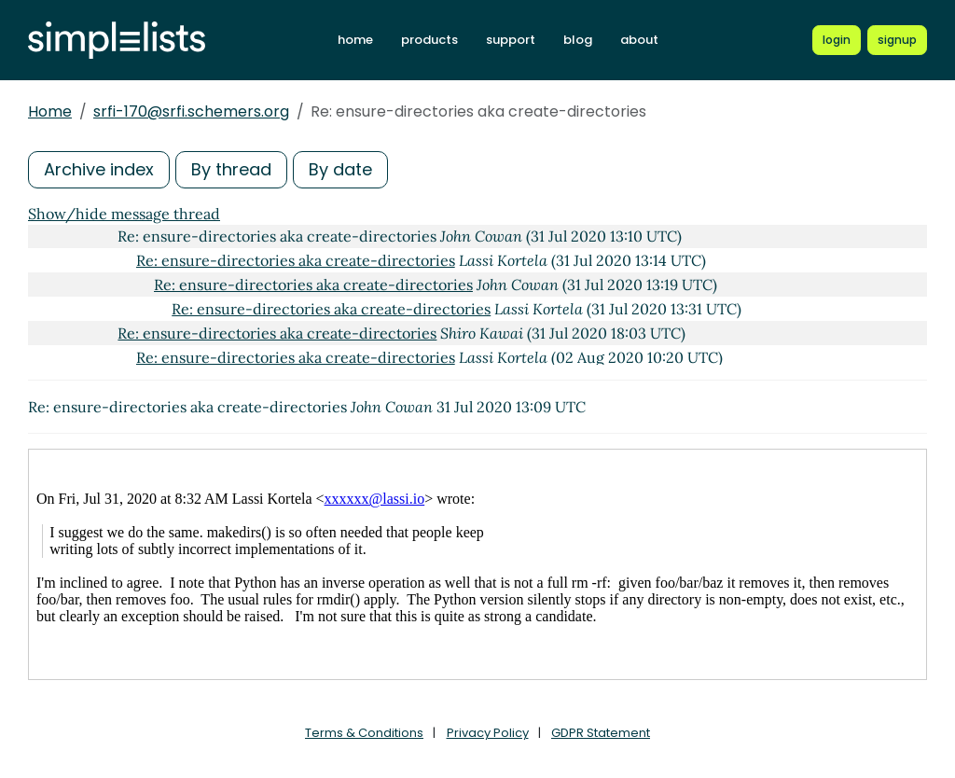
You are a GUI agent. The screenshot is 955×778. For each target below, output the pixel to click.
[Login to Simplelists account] (836, 40)
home (355, 40)
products (429, 40)
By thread (231, 169)
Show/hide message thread (124, 213)
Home (50, 111)
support (510, 40)
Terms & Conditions (364, 733)
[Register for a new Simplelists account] (897, 40)
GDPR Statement (600, 733)
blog (577, 40)
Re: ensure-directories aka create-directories (295, 260)
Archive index (99, 169)
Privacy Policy (488, 733)
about (639, 40)
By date (340, 169)
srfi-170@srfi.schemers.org (191, 111)
